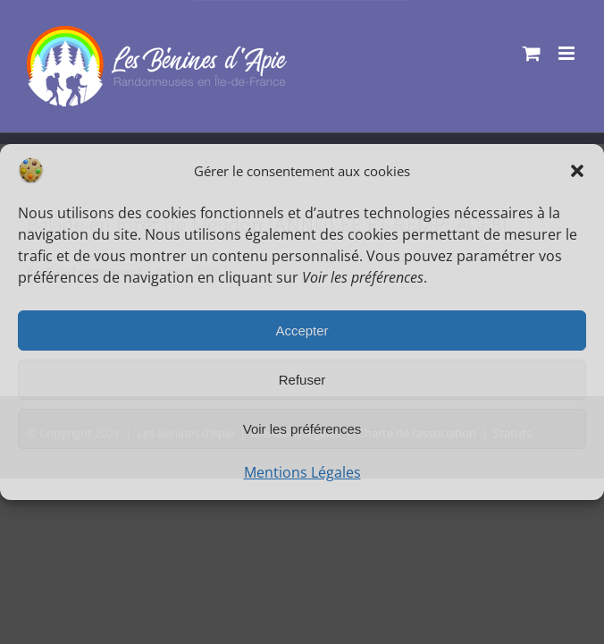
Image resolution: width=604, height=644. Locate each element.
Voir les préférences (302, 428)
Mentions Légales (302, 472)
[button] (577, 171)
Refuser (302, 379)
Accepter (301, 330)
